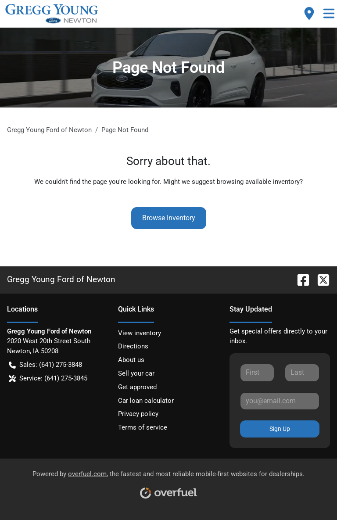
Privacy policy (138, 414)
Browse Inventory (168, 218)
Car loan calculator (146, 401)
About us (131, 360)
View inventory (139, 333)
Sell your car (136, 373)
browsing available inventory (258, 182)
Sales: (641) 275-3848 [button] (45, 365)
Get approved (137, 387)
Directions (133, 346)
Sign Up (279, 428)
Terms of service (142, 427)
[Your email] (279, 401)
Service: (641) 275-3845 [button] (48, 378)
